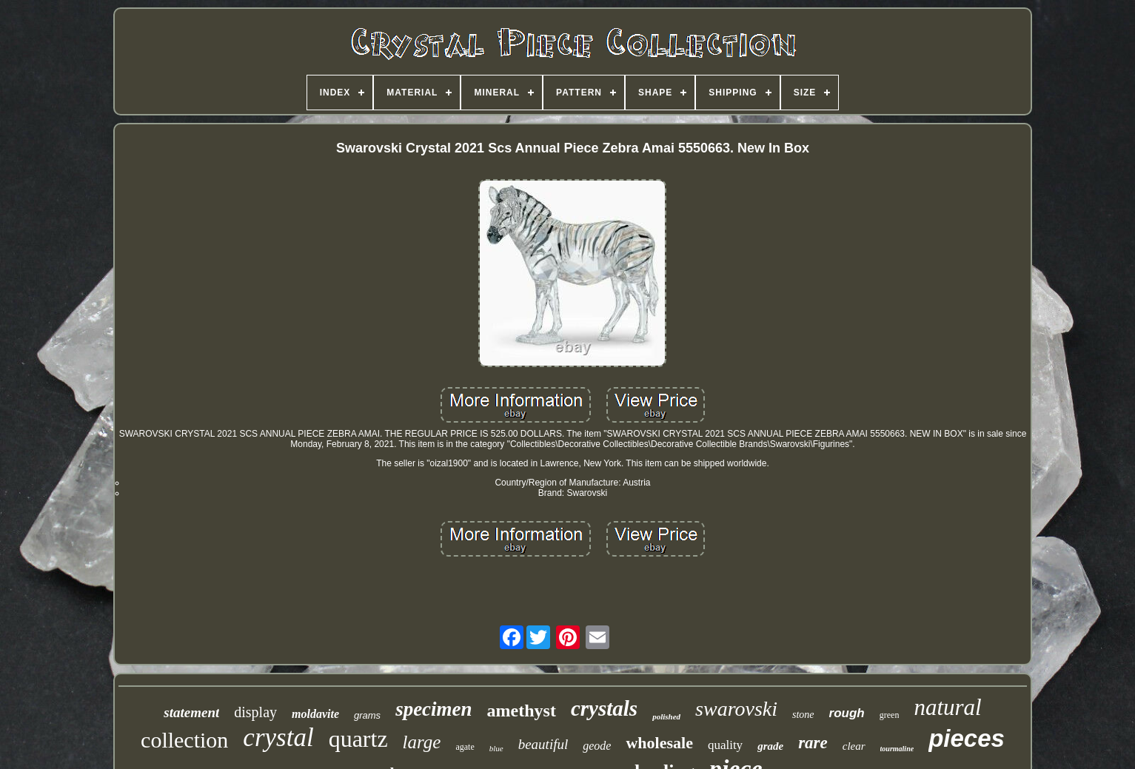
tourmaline (897, 749)
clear (854, 746)
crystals (604, 708)
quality (725, 745)
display (255, 712)
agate (464, 747)
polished (666, 716)
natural (947, 707)
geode (597, 745)
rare (813, 742)
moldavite (315, 714)
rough (847, 713)
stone (803, 714)
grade (770, 746)
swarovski (736, 708)
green (890, 715)
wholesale (659, 742)
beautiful (543, 744)
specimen (433, 709)
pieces (966, 738)
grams (367, 715)
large (422, 742)
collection (184, 740)
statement (191, 712)
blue (496, 748)
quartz (358, 738)
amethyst (521, 710)
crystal (278, 737)
